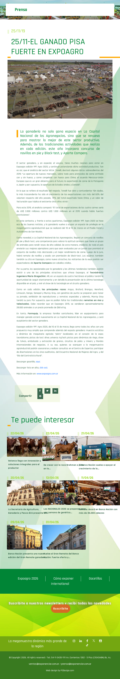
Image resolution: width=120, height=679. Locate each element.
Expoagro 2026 (28, 578)
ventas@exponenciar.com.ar (44, 664)
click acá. (44, 367)
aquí (38, 361)
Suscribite (62, 609)
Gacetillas (95, 578)
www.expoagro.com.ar (47, 373)
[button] (39, 391)
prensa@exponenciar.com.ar (76, 664)
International (60, 584)
